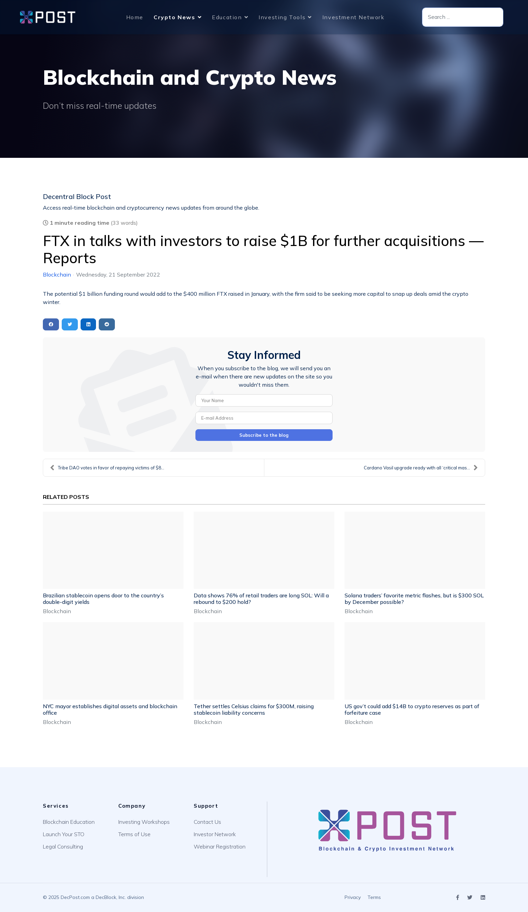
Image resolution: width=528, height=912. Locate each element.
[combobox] (462, 17)
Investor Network (215, 834)
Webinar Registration (219, 846)
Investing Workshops (144, 821)
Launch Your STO (63, 834)
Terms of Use (134, 834)
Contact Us (207, 821)
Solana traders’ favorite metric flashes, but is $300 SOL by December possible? (414, 598)
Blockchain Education (69, 821)
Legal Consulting (63, 846)
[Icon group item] (457, 898)
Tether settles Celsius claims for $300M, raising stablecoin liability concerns (254, 709)
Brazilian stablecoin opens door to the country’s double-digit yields (103, 598)
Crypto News (174, 17)
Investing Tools (282, 17)
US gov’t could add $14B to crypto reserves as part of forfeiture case (412, 709)
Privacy (353, 897)
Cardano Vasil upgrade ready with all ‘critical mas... (421, 467)
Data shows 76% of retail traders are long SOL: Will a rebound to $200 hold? (261, 598)
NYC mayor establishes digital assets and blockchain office (110, 709)
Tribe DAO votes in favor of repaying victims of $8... (107, 467)
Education (227, 17)
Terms (374, 897)
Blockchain (57, 274)
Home (134, 17)
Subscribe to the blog (264, 435)
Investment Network (353, 17)
